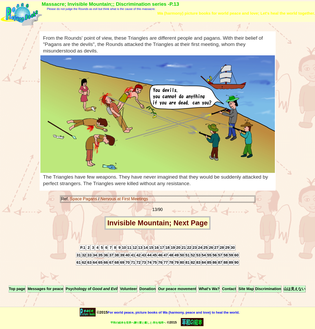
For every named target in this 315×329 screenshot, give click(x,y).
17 (162, 247)
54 (204, 255)
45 (155, 255)
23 (195, 247)
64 (95, 263)
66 (106, 263)
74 (149, 263)
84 (204, 263)
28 (222, 247)
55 (209, 255)
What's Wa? (209, 289)
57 (220, 255)
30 (233, 247)
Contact (229, 289)
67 (111, 263)
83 (198, 263)
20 (178, 247)
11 (129, 247)
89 (231, 263)
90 (236, 263)
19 (173, 247)
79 (177, 263)
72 (138, 263)
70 (128, 263)
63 (89, 263)
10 (124, 247)
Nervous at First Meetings (124, 199)
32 (84, 255)
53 (198, 255)
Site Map (246, 289)
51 (187, 255)
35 (100, 255)
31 (79, 255)
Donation (147, 289)
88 (226, 263)
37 (111, 255)
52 (193, 255)
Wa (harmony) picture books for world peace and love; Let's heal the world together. (236, 13)
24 (200, 247)
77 (166, 263)
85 (209, 263)
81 (187, 263)
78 (171, 263)
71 (133, 263)
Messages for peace (45, 289)
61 (79, 263)
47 (166, 255)
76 (160, 263)
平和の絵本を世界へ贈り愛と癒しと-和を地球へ (138, 322)
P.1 (82, 247)
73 (144, 263)
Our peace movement (177, 289)
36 (106, 255)
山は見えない (294, 289)
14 (146, 247)
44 (149, 255)
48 (171, 255)
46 (160, 255)
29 (227, 247)
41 (133, 255)
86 (215, 263)
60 (236, 255)
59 (231, 255)
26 (211, 247)
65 (100, 263)
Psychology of (92, 289)
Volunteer (128, 289)
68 (117, 263)
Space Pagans (83, 199)
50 (182, 255)
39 (122, 255)
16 (157, 247)
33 (89, 255)
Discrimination (268, 289)
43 (144, 255)
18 (167, 247)
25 (205, 247)
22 (189, 247)
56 (215, 255)
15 (151, 247)
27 (216, 247)
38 (117, 255)
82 (193, 263)
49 (177, 255)
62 (84, 263)
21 (184, 247)
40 (128, 255)
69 (122, 263)
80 (182, 263)
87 (220, 263)
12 (135, 247)
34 (95, 255)
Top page (17, 289)
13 (140, 247)
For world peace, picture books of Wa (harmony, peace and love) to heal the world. (173, 312)
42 (138, 255)
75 (155, 263)
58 (226, 255)
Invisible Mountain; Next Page (157, 223)
